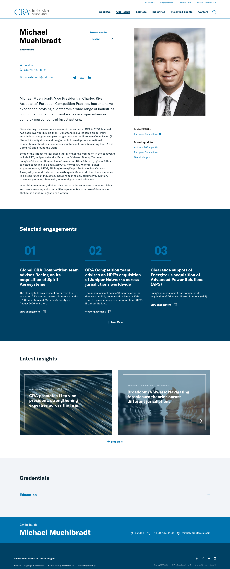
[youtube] (209, 558)
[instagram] (215, 558)
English (102, 39)
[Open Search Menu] (214, 12)
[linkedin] (197, 558)
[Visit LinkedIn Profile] (89, 77)
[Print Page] (74, 77)
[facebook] (203, 558)
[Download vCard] (82, 77)
